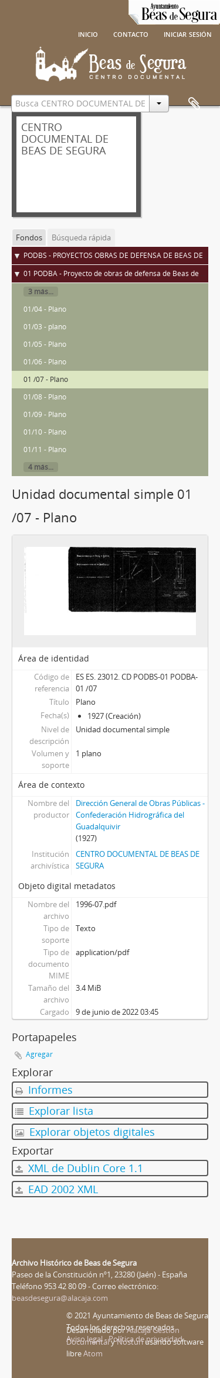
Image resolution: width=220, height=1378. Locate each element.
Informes (44, 1090)
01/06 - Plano (44, 362)
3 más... (40, 292)
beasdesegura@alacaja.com (60, 1298)
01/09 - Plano (44, 414)
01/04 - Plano (44, 309)
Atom (93, 1353)
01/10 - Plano (44, 432)
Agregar (39, 1054)
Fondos (29, 237)
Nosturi (130, 1341)
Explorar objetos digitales (85, 1132)
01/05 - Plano (44, 344)
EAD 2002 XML (56, 1189)
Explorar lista (54, 1111)
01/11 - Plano (44, 449)
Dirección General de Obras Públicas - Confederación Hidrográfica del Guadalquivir (140, 815)
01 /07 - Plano (45, 379)
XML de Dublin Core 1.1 (79, 1168)
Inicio (88, 33)
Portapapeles (194, 104)
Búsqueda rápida (81, 237)
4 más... (40, 467)
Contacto (130, 33)
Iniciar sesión (188, 33)
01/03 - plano (44, 327)
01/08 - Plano (44, 397)
